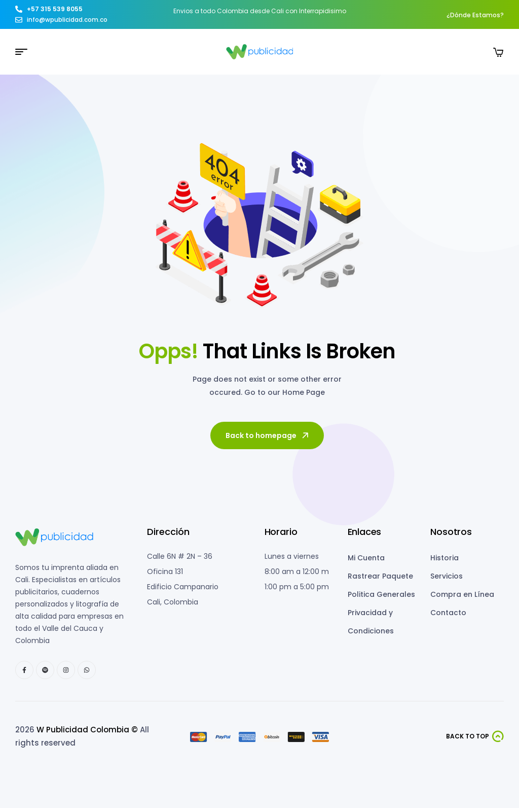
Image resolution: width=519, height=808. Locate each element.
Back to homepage (268, 435)
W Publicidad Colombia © (87, 729)
